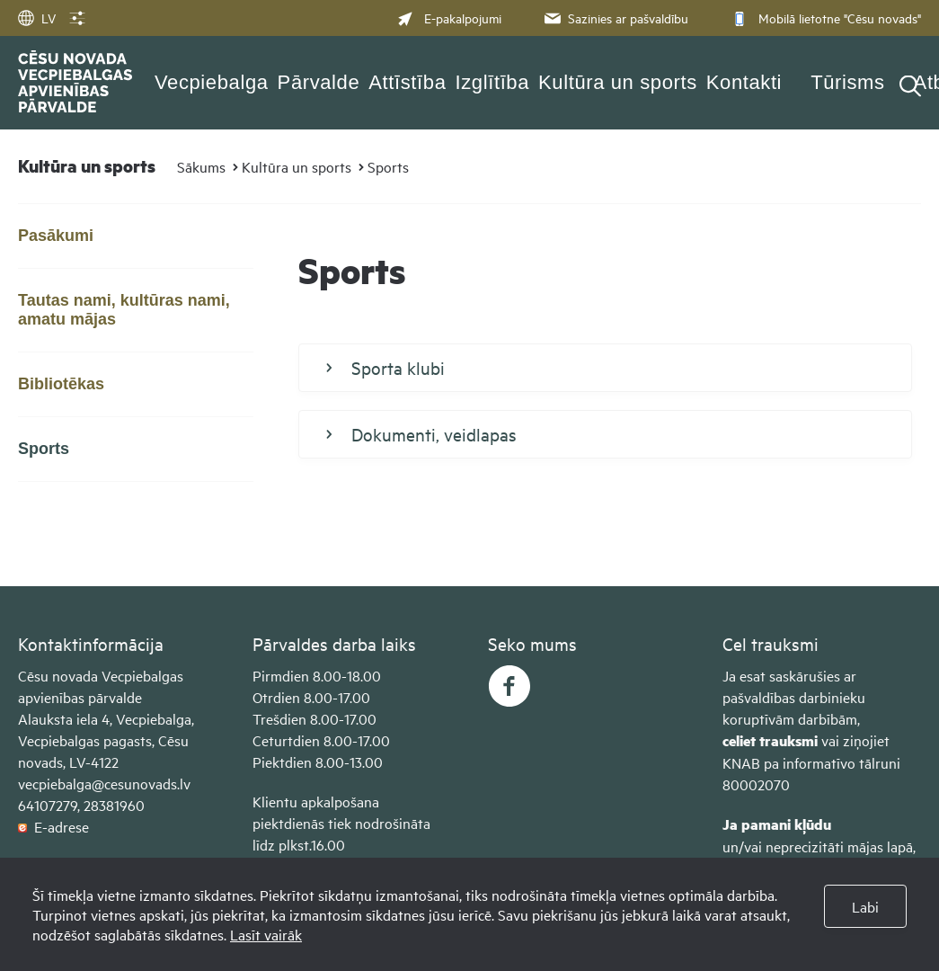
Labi (865, 906)
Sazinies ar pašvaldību (614, 17)
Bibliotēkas (61, 384)
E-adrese (53, 826)
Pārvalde (319, 82)
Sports (388, 166)
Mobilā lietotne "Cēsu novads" (824, 17)
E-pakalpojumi (449, 17)
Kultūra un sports (617, 82)
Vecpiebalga (212, 82)
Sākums (201, 166)
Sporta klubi (385, 367)
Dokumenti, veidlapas (421, 434)
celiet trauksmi (770, 740)
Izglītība (493, 82)
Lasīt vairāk (266, 934)
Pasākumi (55, 236)
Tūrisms (847, 82)
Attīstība (407, 82)
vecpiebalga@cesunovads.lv (104, 783)
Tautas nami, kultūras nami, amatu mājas (124, 309)
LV (37, 17)
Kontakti (744, 82)
